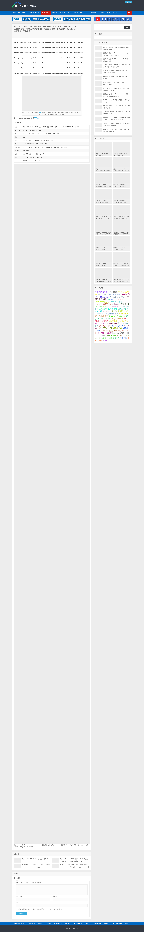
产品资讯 (108, 13)
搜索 (96, 25)
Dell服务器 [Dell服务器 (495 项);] (125, 294)
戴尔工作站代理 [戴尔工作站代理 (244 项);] (105, 328)
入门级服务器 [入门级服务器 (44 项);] (124, 304)
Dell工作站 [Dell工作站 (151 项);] (102, 294)
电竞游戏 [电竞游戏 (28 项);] (123, 338)
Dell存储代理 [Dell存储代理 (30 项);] (112, 292)
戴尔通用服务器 (22, 13)
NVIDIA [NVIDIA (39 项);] (120, 299)
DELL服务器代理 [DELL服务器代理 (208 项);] (101, 297)
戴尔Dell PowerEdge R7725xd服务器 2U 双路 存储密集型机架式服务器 (103, 281)
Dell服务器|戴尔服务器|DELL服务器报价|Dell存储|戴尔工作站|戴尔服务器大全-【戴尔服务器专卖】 (24, 5)
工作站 (40, 112)
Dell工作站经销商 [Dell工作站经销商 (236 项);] (113, 294)
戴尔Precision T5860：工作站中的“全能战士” (35, 859)
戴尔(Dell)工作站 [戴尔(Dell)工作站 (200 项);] (101, 316)
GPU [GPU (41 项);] (109, 299)
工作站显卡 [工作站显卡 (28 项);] (99, 314)
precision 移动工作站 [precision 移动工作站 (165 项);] (103, 304)
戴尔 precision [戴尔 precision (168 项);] (100, 323)
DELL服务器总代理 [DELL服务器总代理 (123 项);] (116, 297)
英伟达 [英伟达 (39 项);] (105, 341)
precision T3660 (35, 845)
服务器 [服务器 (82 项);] (113, 336)
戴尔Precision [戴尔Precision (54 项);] (112, 323)
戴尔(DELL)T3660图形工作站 (59, 845)
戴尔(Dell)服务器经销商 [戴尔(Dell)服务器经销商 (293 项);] (118, 321)
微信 (128, 2)
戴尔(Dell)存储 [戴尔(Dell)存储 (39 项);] (124, 314)
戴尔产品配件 (83, 13)
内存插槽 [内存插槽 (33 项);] (98, 306)
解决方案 (101, 13)
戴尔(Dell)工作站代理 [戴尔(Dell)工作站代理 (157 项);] (117, 316)
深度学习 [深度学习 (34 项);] (116, 338)
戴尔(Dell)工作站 (74, 845)
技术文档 (93, 13)
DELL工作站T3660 (23, 845)
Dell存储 (40, 923)
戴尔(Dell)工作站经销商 (26, 847)
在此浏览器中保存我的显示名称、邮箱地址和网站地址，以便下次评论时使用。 (40, 909)
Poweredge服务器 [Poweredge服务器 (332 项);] (102, 302)
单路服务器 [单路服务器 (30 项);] (114, 306)
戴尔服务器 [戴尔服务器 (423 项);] (117, 328)
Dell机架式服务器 (19, 923)
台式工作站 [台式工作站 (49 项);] (103, 309)
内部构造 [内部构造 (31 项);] (105, 306)
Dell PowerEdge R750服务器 (81, 923)
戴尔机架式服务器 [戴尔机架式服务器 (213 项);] (119, 333)
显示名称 (19, 896)
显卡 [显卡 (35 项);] (108, 336)
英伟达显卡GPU (64, 13)
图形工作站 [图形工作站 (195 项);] (112, 309)
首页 (14, 13)
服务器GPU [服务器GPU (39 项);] (121, 336)
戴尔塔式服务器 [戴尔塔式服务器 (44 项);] (117, 326)
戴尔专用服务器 (34, 13)
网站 (17, 903)
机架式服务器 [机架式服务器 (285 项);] (106, 338)
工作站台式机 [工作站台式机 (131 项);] (123, 311)
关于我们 (115, 13)
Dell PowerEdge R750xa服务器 (62, 923)
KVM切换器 (74, 13)
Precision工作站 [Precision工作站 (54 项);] (117, 302)
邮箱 (54, 896)
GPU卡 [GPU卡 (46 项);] (114, 299)
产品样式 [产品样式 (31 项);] (115, 304)
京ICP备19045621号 (72, 928)
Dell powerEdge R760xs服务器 (121, 923)
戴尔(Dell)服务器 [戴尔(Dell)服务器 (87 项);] (117, 319)
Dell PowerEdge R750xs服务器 (101, 923)
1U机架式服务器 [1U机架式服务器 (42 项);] (101, 292)
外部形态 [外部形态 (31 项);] (106, 311)
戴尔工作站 (45, 13)
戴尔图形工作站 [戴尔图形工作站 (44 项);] (105, 326)
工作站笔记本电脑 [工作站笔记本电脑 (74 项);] (111, 314)
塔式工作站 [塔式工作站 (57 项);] (122, 309)
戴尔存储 (54, 13)
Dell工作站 (48, 923)
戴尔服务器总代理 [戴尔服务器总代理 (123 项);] (110, 331)
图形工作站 (45, 845)
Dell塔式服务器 (31, 923)
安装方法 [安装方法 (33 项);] (113, 311)
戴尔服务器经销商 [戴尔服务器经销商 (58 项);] (105, 333)
